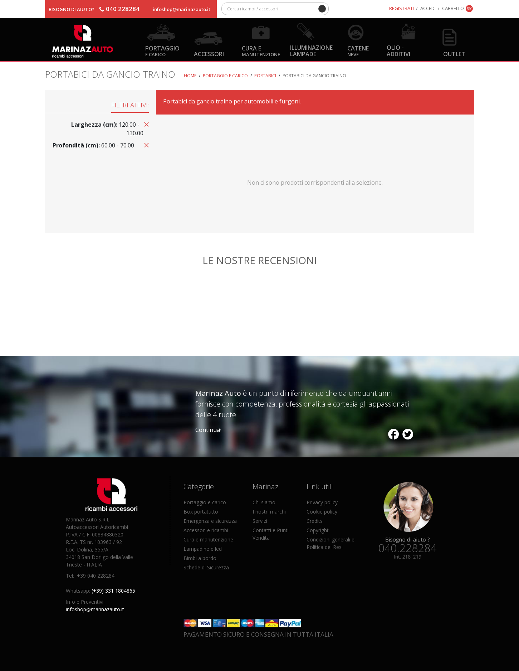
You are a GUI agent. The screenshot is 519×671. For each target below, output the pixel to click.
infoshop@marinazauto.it (181, 9)
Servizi (260, 520)
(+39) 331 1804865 (113, 590)
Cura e (261, 50)
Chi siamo (264, 502)
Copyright (318, 530)
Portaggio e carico (225, 76)
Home (190, 76)
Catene (358, 50)
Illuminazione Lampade (311, 50)
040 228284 (122, 9)
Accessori (209, 54)
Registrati (401, 8)
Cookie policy (322, 511)
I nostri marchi (269, 511)
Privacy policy (322, 502)
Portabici (265, 76)
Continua (207, 430)
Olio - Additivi (398, 50)
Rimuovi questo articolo (145, 123)
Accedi (428, 8)
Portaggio (162, 50)
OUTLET (454, 54)
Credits (315, 520)
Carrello (453, 8)
